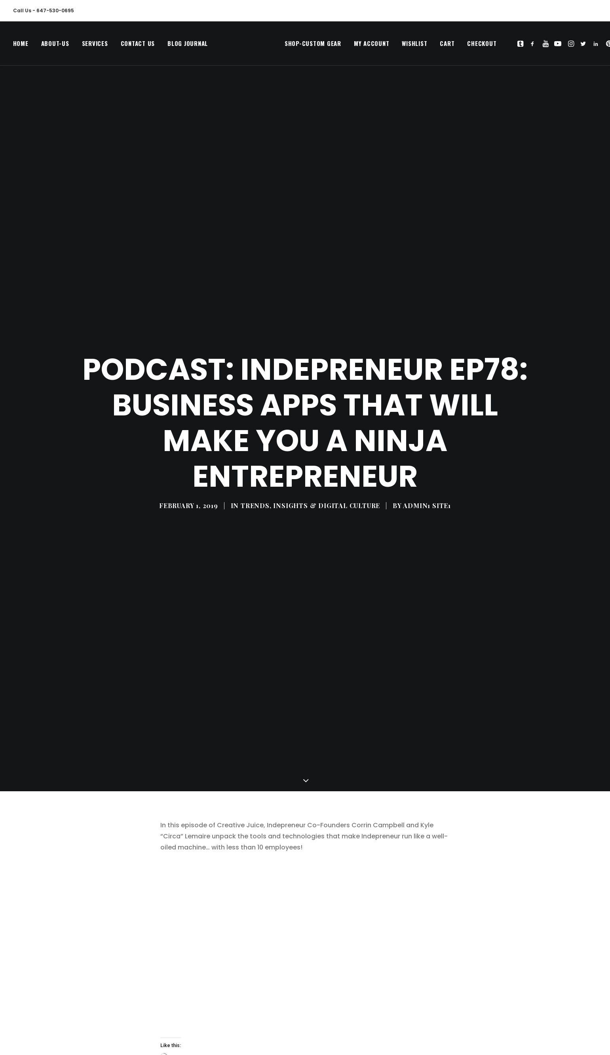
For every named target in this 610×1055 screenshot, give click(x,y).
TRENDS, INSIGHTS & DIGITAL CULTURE (310, 458)
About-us (55, 45)
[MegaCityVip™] (237, 45)
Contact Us (138, 45)
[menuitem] (23, 45)
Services (95, 45)
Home (21, 45)
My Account (354, 45)
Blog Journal (187, 45)
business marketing (232, 1014)
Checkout (464, 45)
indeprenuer (281, 1014)
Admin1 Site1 (427, 458)
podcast (318, 1014)
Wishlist (397, 45)
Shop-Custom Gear (295, 45)
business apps (181, 1014)
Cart (430, 45)
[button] (504, 45)
